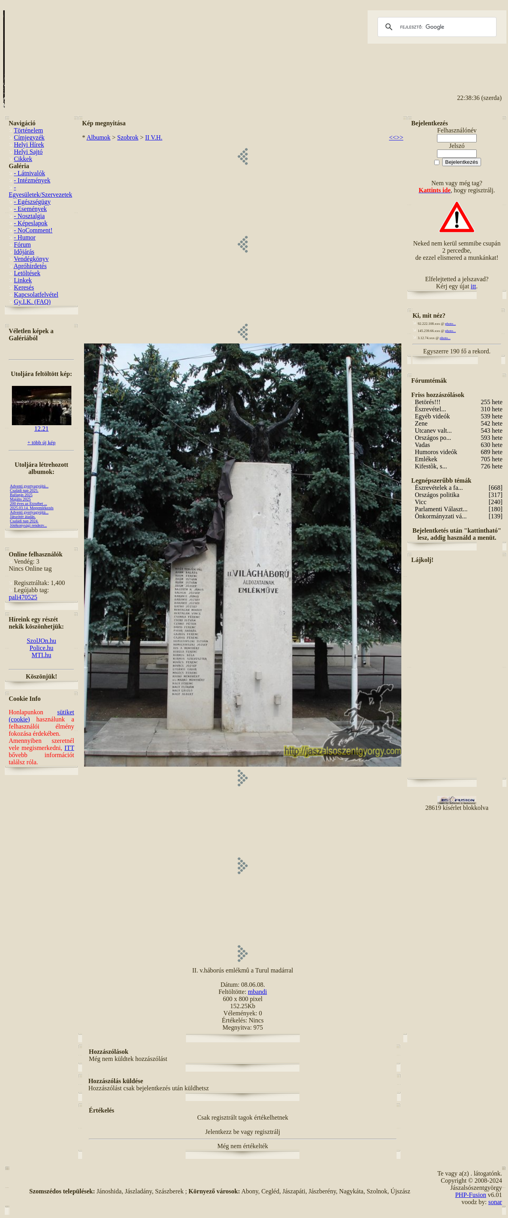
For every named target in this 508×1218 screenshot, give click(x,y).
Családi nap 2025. (24, 490)
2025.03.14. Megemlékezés (32, 508)
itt (473, 286)
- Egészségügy (32, 201)
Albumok (98, 137)
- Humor (25, 237)
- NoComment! (33, 230)
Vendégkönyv (31, 258)
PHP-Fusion (470, 1194)
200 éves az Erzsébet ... (28, 503)
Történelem (28, 130)
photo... (450, 324)
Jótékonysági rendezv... (28, 525)
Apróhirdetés (30, 266)
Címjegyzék (29, 137)
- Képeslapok (31, 223)
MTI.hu (41, 655)
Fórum (22, 244)
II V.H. (153, 137)
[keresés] (436, 27)
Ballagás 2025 (21, 495)
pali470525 (23, 597)
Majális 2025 (20, 499)
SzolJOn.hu (41, 640)
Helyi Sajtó (28, 151)
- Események (30, 208)
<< (392, 137)
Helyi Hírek (29, 144)
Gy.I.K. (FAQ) (32, 301)
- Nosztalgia (29, 216)
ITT (69, 747)
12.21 (41, 426)
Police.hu (42, 647)
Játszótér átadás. (23, 516)
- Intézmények (32, 180)
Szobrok (127, 137)
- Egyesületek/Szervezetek (40, 191)
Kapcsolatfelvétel (36, 294)
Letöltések (27, 273)
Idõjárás (24, 251)
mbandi (257, 991)
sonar (495, 1202)
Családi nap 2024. (24, 521)
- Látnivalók (29, 173)
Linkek (23, 280)
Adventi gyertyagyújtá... (29, 486)
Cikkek (23, 158)
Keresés (24, 287)
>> (399, 137)
